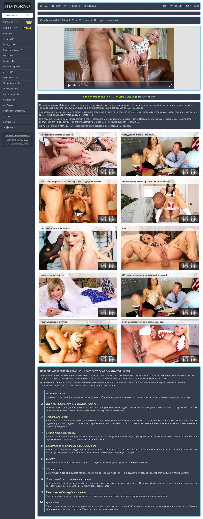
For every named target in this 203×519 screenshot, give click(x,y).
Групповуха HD (10, 78)
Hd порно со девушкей (106, 20)
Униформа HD (10, 127)
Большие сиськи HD (13, 50)
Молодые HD (9, 44)
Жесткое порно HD (12, 66)
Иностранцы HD (11, 94)
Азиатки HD (8, 39)
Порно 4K (17, 28)
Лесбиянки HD (10, 105)
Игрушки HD (9, 122)
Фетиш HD (8, 72)
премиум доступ (146, 97)
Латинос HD (9, 100)
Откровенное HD (11, 89)
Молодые (84, 20)
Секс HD (7, 116)
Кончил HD (8, 61)
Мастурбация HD (11, 83)
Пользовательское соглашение (17, 136)
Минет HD (8, 55)
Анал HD (7, 33)
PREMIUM (17, 22)
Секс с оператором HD (14, 111)
